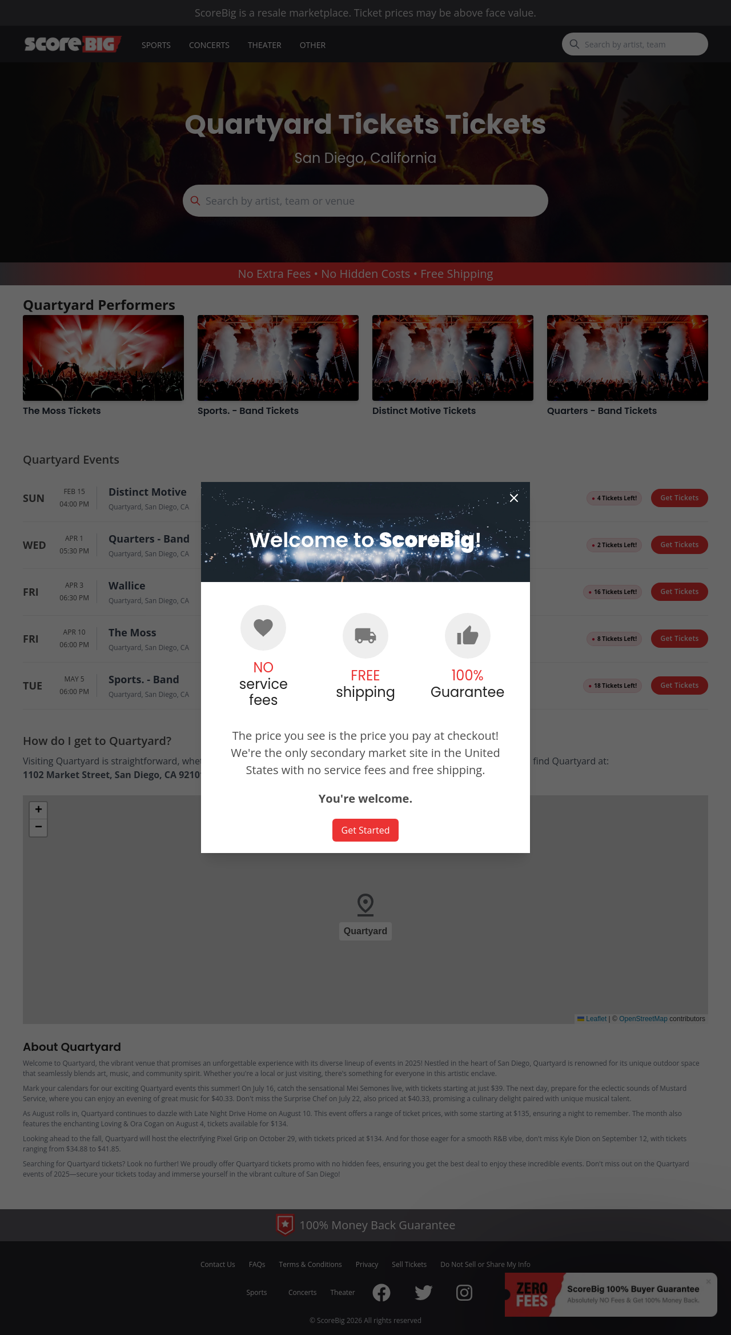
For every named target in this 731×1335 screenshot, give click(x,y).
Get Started (366, 830)
